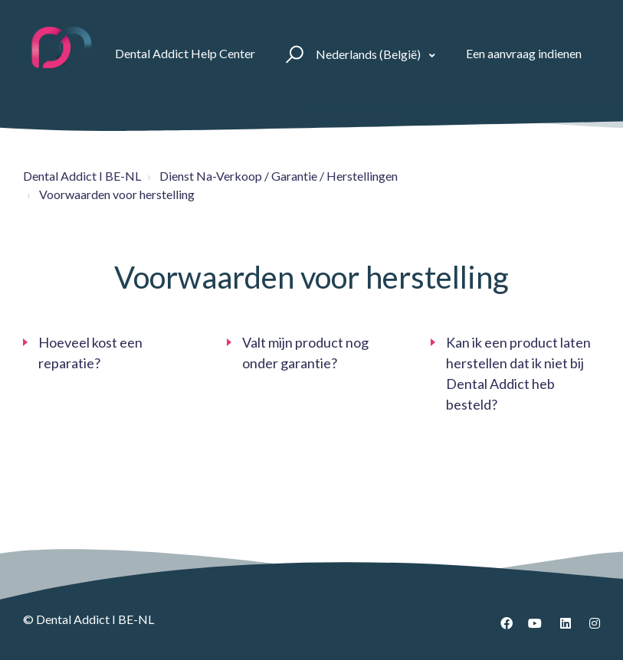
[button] (292, 53)
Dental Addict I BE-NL (82, 175)
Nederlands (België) (369, 54)
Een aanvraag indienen (524, 53)
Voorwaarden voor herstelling (117, 194)
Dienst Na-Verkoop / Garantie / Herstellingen (278, 175)
